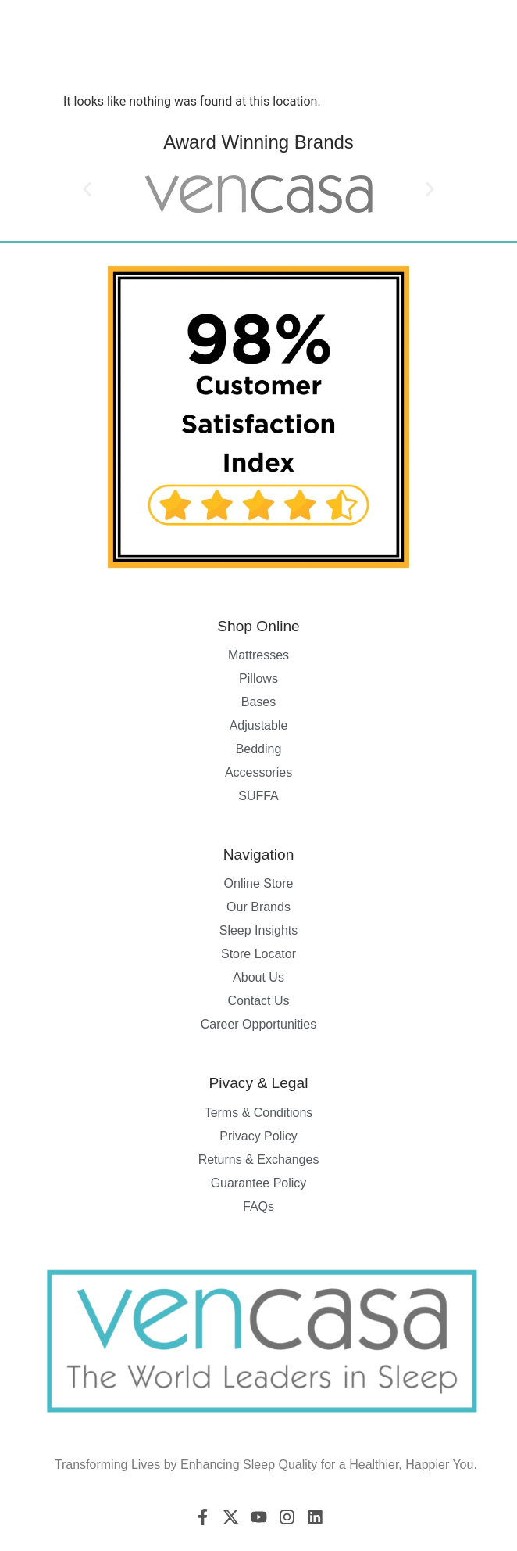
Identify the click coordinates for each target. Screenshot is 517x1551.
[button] (87, 189)
